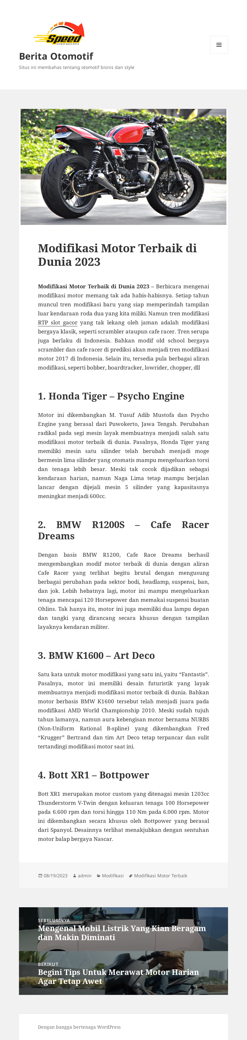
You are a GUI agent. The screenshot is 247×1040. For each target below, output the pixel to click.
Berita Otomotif (56, 56)
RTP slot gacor (58, 322)
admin (85, 875)
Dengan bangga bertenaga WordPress (79, 1027)
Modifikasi (113, 875)
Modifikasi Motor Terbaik (160, 875)
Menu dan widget (219, 53)
